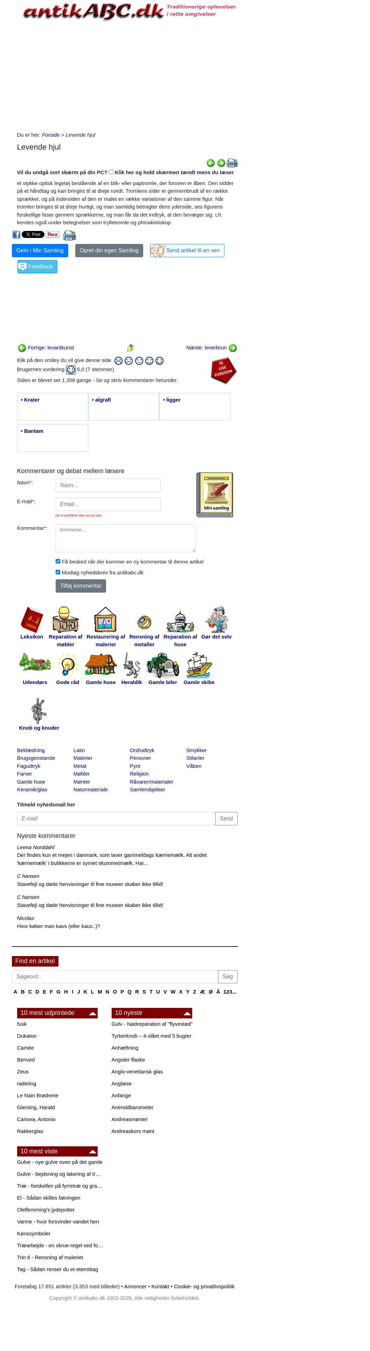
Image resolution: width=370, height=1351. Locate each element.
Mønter (82, 782)
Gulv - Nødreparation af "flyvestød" (152, 1024)
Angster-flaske (128, 1060)
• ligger (172, 400)
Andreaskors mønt (133, 1131)
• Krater (30, 400)
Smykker (196, 750)
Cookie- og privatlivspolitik (204, 1286)
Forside (51, 135)
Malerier (83, 758)
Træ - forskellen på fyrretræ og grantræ (61, 1186)
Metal (80, 766)
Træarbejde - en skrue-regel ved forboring (61, 1245)
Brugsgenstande (36, 758)
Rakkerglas (30, 1131)
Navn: (25, 482)
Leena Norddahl (36, 847)
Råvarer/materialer (151, 782)
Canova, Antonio (36, 1119)
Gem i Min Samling (40, 250)
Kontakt (160, 1286)
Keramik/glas (32, 789)
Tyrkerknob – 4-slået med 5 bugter (151, 1036)
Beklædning (31, 750)
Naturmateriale (91, 789)
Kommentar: (32, 528)
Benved (26, 1060)
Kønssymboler (34, 1233)
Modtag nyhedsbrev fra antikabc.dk (103, 572)
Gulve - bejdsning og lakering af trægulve (61, 1174)
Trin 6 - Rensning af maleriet (50, 1257)
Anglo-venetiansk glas (137, 1071)
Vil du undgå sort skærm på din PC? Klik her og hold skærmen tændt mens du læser (125, 172)
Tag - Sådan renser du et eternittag (57, 1269)
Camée (25, 1048)
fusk (22, 1024)
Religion (139, 774)
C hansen (28, 876)
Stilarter (195, 758)
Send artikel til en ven (193, 250)
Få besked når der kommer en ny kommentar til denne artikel (133, 562)
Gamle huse (31, 782)
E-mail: (26, 501)
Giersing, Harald (36, 1107)
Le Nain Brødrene (37, 1095)
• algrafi (101, 400)
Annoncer (135, 1286)
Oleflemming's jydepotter (46, 1210)
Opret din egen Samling (109, 250)
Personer (140, 758)
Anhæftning (125, 1048)
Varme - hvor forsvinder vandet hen (58, 1221)
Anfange (121, 1095)
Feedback (40, 266)
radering (26, 1083)
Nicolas (25, 918)
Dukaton (27, 1036)
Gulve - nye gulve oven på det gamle (60, 1162)
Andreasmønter (130, 1119)
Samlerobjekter (147, 789)
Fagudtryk (29, 766)
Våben (193, 766)
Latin (79, 750)
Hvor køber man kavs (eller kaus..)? (58, 926)
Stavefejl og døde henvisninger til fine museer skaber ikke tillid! (90, 884)
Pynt (135, 766)
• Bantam (32, 431)
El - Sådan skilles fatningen (49, 1198)
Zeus (23, 1071)
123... (230, 992)
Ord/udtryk (142, 750)
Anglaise (122, 1083)
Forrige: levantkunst (46, 347)
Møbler (82, 774)
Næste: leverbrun (211, 347)
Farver (24, 774)
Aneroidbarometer (133, 1107)
